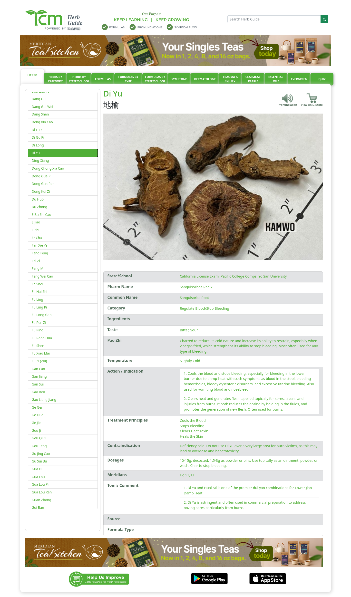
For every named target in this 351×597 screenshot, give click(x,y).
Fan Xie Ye (40, 245)
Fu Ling (37, 299)
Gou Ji (36, 430)
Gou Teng (39, 445)
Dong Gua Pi (41, 176)
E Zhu (36, 230)
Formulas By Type (128, 79)
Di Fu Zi (37, 129)
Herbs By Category (55, 79)
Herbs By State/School (79, 79)
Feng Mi (38, 268)
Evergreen (299, 79)
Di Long (38, 145)
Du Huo (38, 199)
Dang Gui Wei (42, 106)
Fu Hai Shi (39, 291)
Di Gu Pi (38, 137)
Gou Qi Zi (39, 438)
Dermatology (204, 79)
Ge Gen (37, 407)
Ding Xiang (40, 160)
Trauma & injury (230, 79)
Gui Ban (38, 507)
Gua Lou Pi (40, 484)
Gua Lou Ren (42, 492)
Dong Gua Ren (43, 183)
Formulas (103, 79)
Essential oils (276, 79)
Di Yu (36, 153)
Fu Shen (38, 345)
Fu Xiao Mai (41, 353)
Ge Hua (37, 415)
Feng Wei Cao (42, 276)
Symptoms (179, 79)
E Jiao (36, 222)
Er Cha (37, 237)
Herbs (33, 75)
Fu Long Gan (41, 314)
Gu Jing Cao (41, 453)
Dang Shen (40, 114)
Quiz (321, 79)
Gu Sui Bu (39, 461)
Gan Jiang (39, 376)
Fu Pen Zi (39, 322)
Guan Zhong (41, 500)
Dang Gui (39, 98)
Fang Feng (40, 253)
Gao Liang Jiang (44, 399)
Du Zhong (39, 206)
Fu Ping (37, 330)
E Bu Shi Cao (41, 214)
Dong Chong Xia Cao (48, 168)
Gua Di (37, 469)
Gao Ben (38, 392)
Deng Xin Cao (42, 122)
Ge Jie (36, 422)
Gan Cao (38, 368)
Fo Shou (38, 284)
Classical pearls (253, 79)
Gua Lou (38, 476)
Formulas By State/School (155, 79)
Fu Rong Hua (42, 338)
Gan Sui (38, 384)
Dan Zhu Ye (40, 91)
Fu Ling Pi (39, 307)
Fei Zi (36, 261)
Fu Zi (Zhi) (39, 361)
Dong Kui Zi (41, 191)
